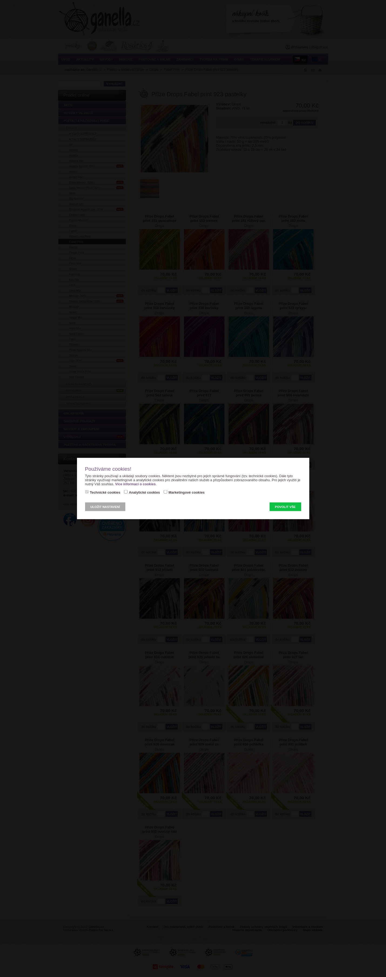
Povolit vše (285, 506)
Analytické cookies (144, 492)
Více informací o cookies (135, 484)
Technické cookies (105, 492)
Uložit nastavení (105, 506)
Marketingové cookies (187, 492)
